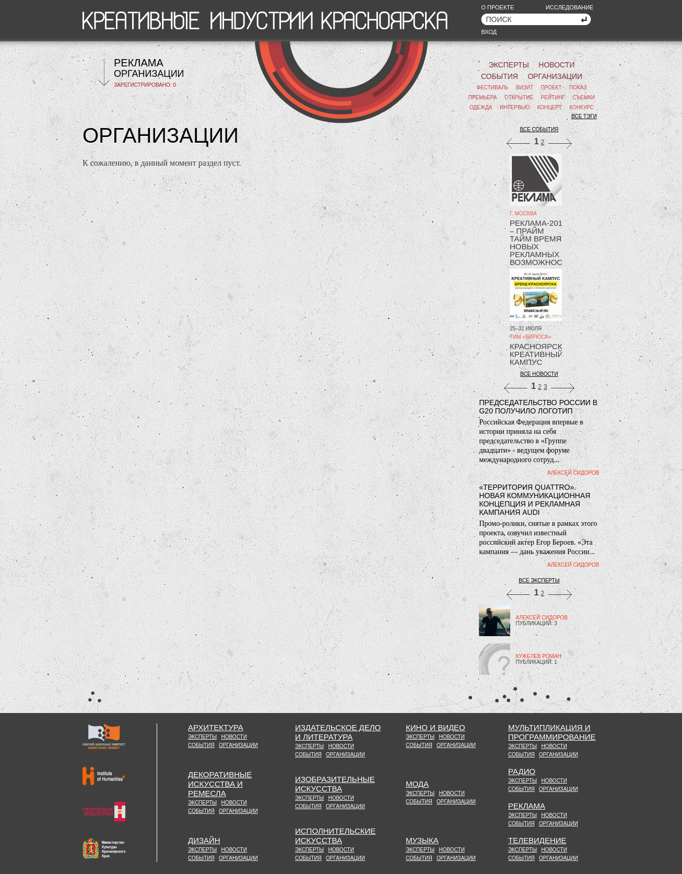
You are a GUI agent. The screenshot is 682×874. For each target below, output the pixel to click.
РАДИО (521, 771)
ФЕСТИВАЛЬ (493, 87)
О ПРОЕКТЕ (497, 7)
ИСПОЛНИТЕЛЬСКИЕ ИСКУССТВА (335, 835)
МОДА (417, 783)
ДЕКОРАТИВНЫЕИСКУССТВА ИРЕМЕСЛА (220, 784)
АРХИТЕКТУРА (215, 727)
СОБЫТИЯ (499, 76)
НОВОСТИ (556, 65)
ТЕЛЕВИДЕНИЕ (537, 840)
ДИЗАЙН (204, 840)
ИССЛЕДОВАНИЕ (570, 7)
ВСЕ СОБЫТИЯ (539, 129)
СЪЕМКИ (583, 97)
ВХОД (489, 32)
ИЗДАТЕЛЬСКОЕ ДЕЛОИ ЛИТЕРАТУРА (338, 732)
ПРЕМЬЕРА (482, 97)
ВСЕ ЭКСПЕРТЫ (539, 580)
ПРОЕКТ (551, 87)
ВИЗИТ (524, 87)
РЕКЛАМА (138, 62)
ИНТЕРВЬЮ (515, 107)
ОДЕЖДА (480, 107)
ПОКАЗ (577, 87)
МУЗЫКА (422, 840)
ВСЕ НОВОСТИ (539, 374)
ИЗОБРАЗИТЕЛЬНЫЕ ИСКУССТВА (335, 784)
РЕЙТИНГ (553, 97)
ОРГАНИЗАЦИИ (149, 73)
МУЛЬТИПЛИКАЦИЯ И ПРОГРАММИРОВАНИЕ (552, 732)
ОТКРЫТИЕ (518, 97)
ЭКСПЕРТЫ (509, 65)
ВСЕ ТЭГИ (584, 116)
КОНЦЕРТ (549, 107)
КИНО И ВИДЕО (435, 727)
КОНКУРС (581, 107)
